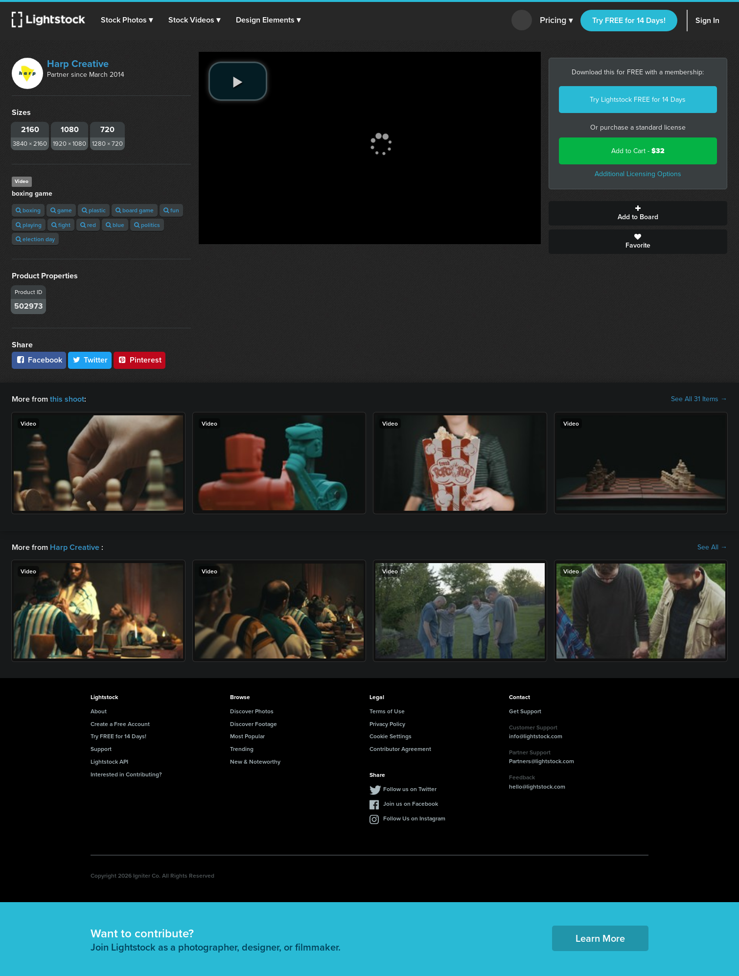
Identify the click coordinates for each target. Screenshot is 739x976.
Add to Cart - (638, 151)
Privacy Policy (387, 724)
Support (101, 749)
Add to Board (638, 213)
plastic (94, 210)
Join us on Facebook (410, 803)
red (88, 225)
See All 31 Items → (699, 399)
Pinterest (139, 359)
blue (115, 225)
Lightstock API (109, 761)
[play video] (237, 81)
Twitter (90, 359)
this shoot (67, 399)
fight (60, 225)
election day (35, 239)
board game (134, 210)
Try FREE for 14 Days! (629, 20)
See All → (712, 547)
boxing (28, 210)
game (61, 210)
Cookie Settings (391, 736)
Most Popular (247, 736)
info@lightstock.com (535, 736)
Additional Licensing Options (638, 174)
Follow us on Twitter (410, 789)
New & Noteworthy (255, 761)
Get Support (525, 711)
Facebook (39, 359)
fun (171, 210)
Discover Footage (253, 724)
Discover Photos (252, 711)
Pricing (556, 20)
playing (29, 225)
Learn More (600, 938)
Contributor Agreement (400, 749)
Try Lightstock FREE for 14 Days (638, 99)
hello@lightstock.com (537, 786)
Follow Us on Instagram (414, 818)
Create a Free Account (120, 724)
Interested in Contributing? (126, 774)
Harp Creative (78, 63)
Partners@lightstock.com (541, 761)
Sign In (707, 20)
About (99, 711)
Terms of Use (387, 711)
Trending (242, 749)
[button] (127, 20)
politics (147, 225)
